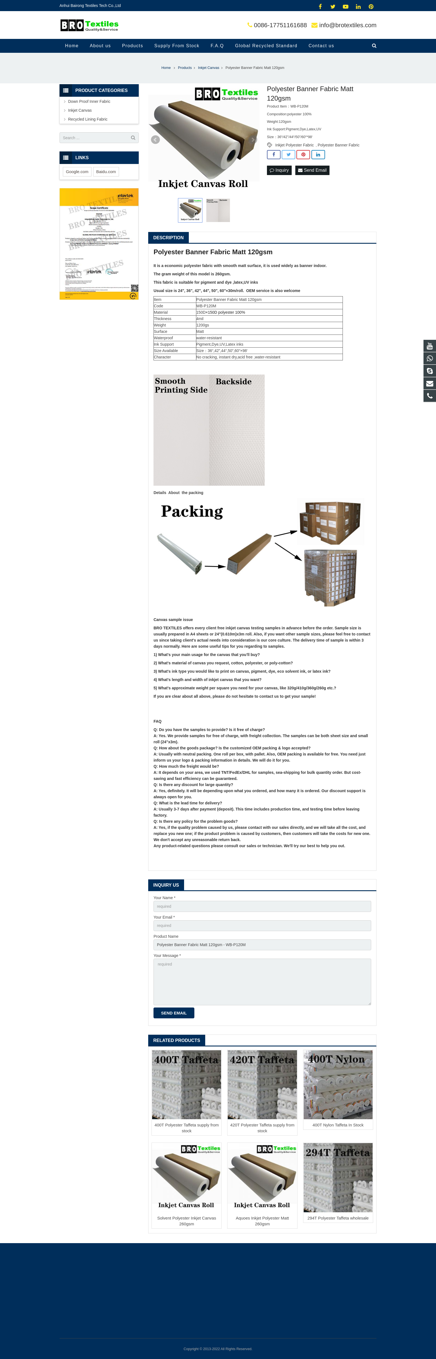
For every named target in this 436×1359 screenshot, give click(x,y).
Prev (155, 139)
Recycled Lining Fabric (88, 119)
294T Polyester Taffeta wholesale (338, 1218)
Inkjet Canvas (80, 110)
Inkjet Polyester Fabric (294, 145)
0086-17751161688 (280, 25)
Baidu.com (106, 171)
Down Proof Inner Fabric (89, 101)
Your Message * (167, 955)
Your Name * (164, 898)
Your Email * (164, 917)
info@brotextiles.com (347, 25)
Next (252, 139)
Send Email (312, 170)
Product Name (165, 936)
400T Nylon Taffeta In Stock (338, 1125)
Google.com (77, 171)
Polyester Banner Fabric (339, 145)
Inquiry (279, 170)
